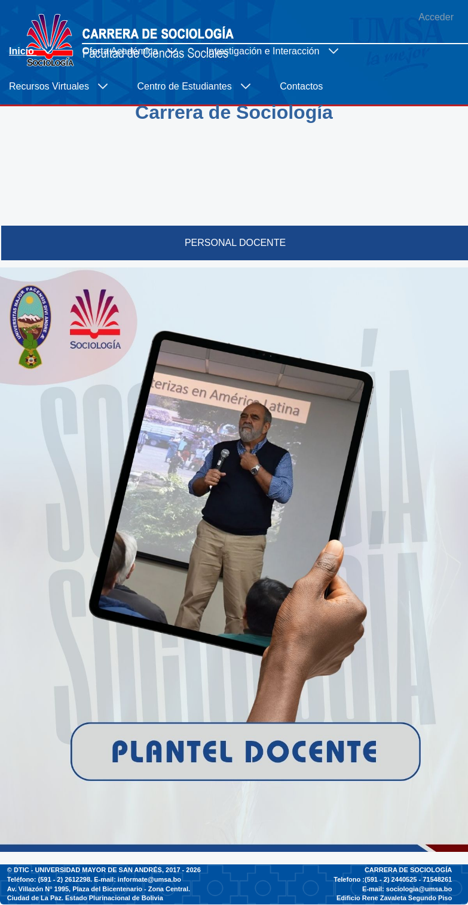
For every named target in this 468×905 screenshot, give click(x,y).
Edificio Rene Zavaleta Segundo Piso (394, 897)
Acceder (436, 17)
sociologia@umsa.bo (419, 888)
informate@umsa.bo (149, 879)
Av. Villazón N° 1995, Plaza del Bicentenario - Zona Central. (98, 888)
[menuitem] (36, 51)
